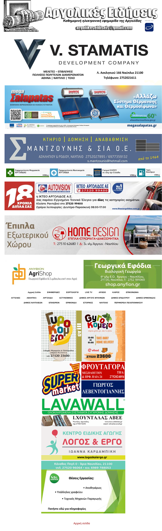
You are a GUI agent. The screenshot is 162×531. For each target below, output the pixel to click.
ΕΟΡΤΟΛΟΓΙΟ (72, 292)
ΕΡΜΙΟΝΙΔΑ (71, 303)
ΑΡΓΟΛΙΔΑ (48, 298)
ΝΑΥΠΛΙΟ (103, 303)
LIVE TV (88, 292)
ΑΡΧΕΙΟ (102, 292)
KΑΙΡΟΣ (115, 292)
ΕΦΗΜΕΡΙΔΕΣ (53, 292)
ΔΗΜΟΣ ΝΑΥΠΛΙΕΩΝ (33, 303)
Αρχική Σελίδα (34, 292)
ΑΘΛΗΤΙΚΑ (31, 298)
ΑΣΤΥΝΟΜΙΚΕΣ (66, 298)
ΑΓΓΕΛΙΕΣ (15, 298)
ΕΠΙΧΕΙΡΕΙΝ (54, 303)
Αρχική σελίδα (82, 523)
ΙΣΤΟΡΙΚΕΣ (88, 303)
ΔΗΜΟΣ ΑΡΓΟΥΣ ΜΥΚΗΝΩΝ (92, 298)
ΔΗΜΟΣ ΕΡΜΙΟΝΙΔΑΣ (146, 298)
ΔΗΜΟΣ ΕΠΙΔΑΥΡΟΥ (120, 298)
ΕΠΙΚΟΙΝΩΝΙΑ (132, 292)
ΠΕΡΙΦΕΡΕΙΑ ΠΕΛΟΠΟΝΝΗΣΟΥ (128, 303)
